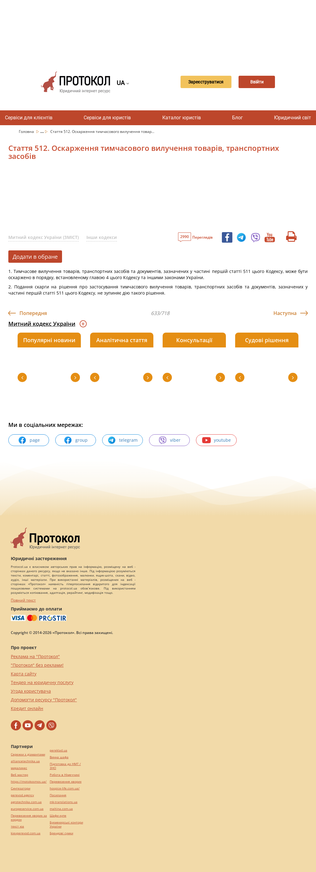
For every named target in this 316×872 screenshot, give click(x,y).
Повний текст (23, 600)
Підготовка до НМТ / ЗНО (65, 766)
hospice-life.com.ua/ (65, 788)
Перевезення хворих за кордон (29, 818)
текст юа (17, 826)
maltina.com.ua (61, 809)
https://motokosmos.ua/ (29, 782)
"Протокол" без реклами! (37, 665)
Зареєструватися (199, 82)
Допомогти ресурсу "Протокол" (44, 700)
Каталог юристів (181, 118)
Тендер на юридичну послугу (42, 682)
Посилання (58, 795)
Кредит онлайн (27, 708)
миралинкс (19, 768)
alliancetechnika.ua (25, 761)
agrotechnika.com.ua (26, 802)
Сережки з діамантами (28, 754)
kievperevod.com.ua (25, 833)
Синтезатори (20, 788)
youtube (216, 440)
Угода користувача (31, 691)
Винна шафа (59, 757)
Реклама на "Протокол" (35, 656)
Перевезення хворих (65, 782)
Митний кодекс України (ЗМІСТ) (43, 237)
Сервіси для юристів (107, 118)
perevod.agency (22, 795)
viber (169, 440)
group (76, 440)
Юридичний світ (292, 118)
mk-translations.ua (63, 802)
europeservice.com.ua (27, 809)
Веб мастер (19, 775)
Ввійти (256, 82)
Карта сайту (23, 674)
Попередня (33, 313)
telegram (122, 440)
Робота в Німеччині (65, 775)
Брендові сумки (61, 833)
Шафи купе (58, 816)
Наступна (285, 313)
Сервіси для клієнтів (28, 118)
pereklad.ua (58, 750)
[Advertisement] (161, 31)
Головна (27, 131)
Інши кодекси (101, 237)
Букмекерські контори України (66, 824)
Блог (237, 118)
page (29, 440)
